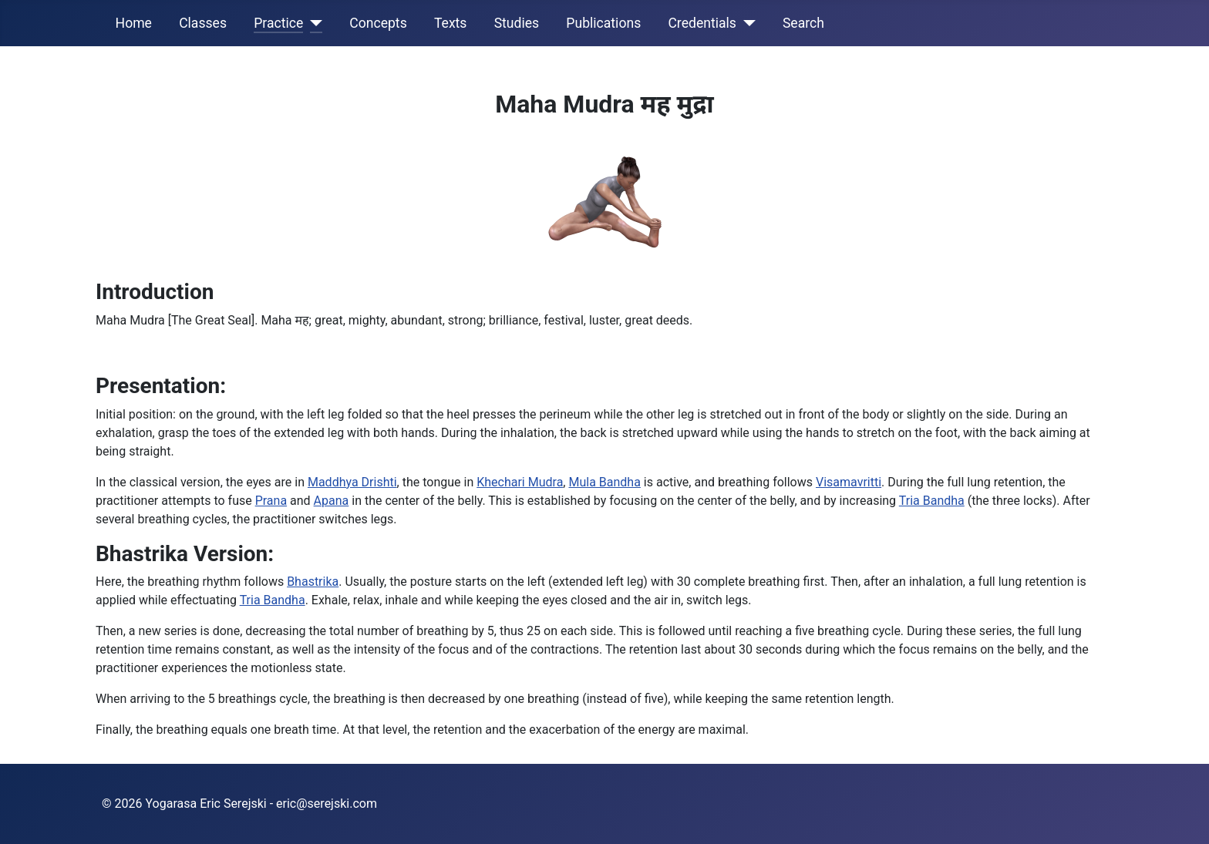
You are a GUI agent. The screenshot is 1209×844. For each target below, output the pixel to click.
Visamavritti (848, 482)
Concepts (377, 23)
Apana (331, 500)
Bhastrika (312, 581)
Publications (603, 23)
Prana (271, 500)
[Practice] (312, 23)
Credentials (702, 23)
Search (803, 23)
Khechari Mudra (520, 482)
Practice (278, 23)
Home (134, 23)
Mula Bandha (604, 482)
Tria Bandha (932, 500)
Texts (450, 23)
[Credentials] (746, 23)
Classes (203, 23)
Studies (517, 23)
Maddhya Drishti (352, 482)
